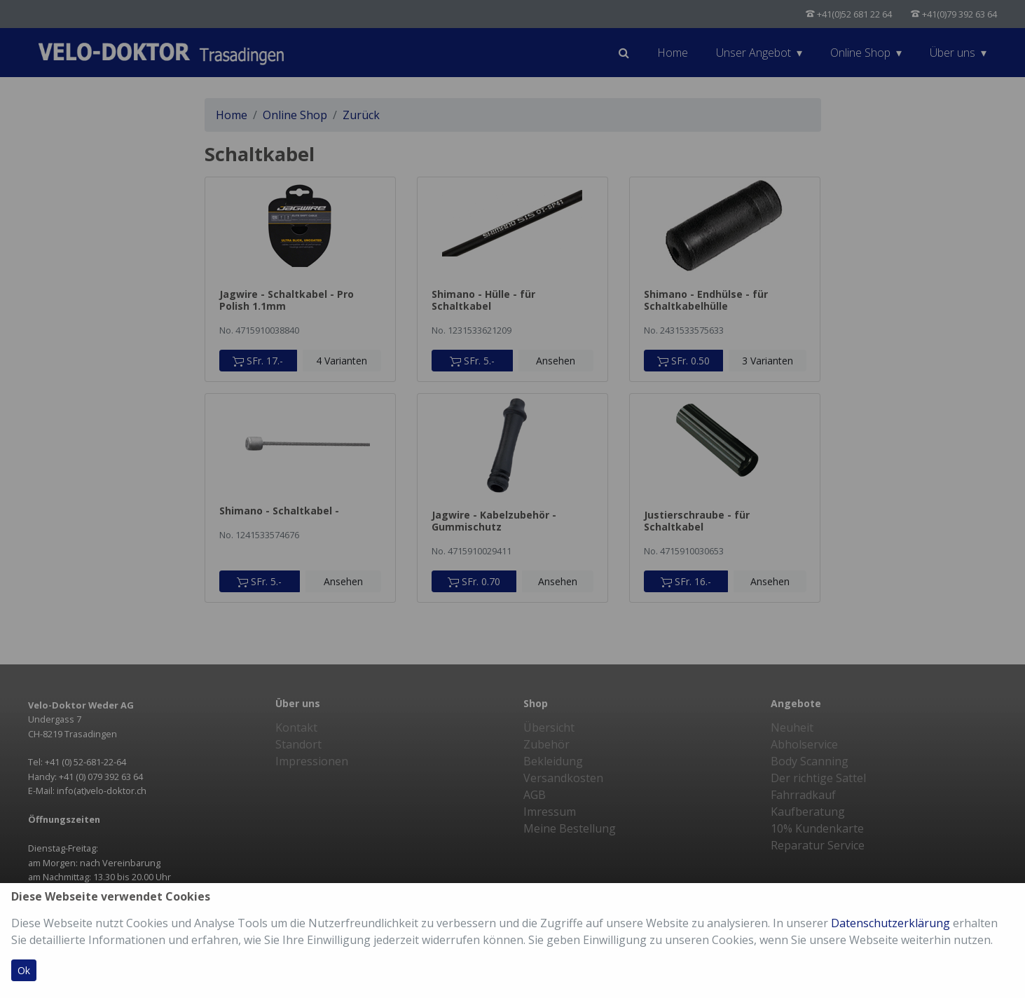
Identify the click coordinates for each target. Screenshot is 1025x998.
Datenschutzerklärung (890, 923)
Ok (24, 970)
